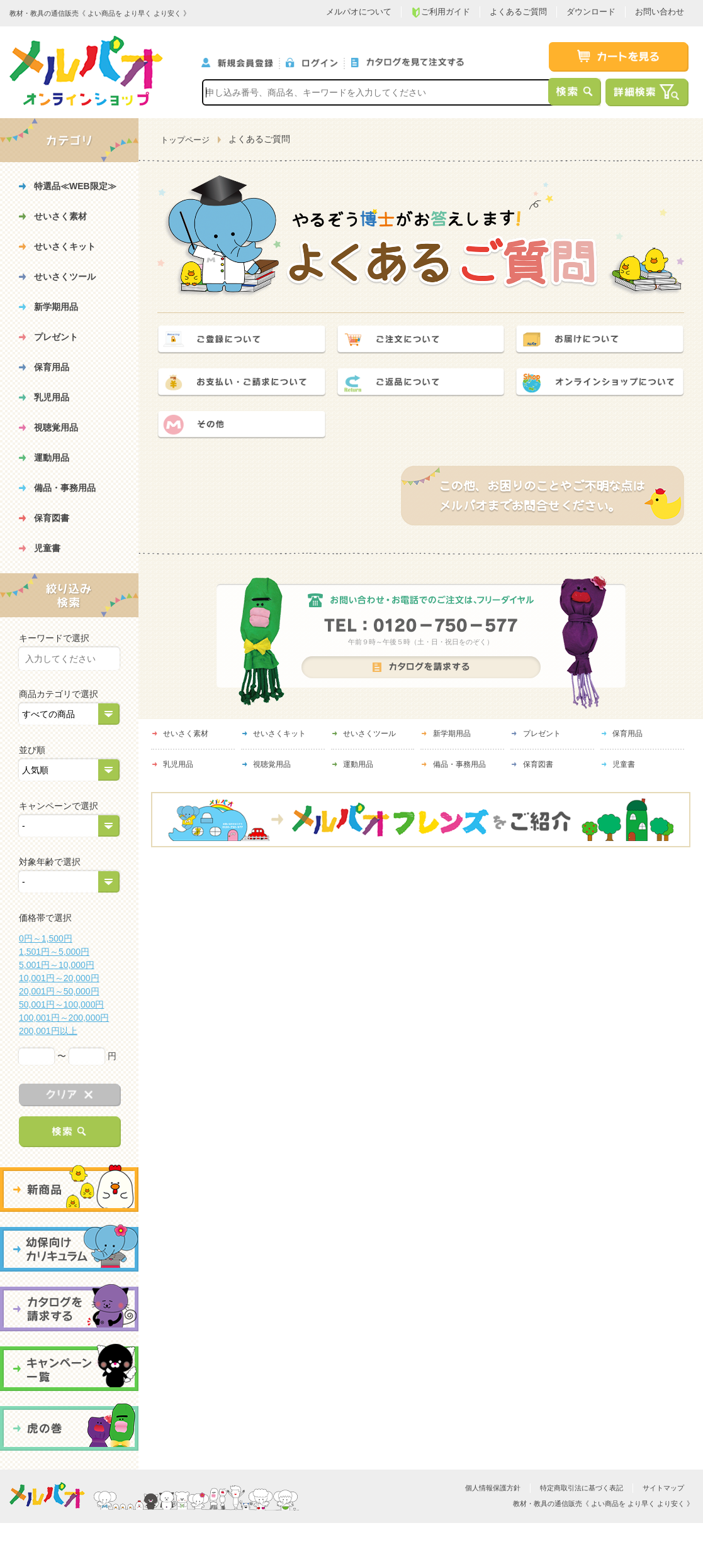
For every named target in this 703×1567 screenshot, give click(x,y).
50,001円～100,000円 (61, 1004)
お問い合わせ (659, 11)
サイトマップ (663, 1488)
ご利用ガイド (440, 12)
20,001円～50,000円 (59, 991)
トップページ (185, 140)
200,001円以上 (48, 1031)
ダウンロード (591, 11)
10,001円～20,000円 (59, 978)
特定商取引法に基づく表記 (581, 1488)
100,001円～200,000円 (64, 1018)
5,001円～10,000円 (56, 965)
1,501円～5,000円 (54, 952)
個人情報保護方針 (492, 1488)
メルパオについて (358, 11)
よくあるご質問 (518, 11)
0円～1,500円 (45, 938)
